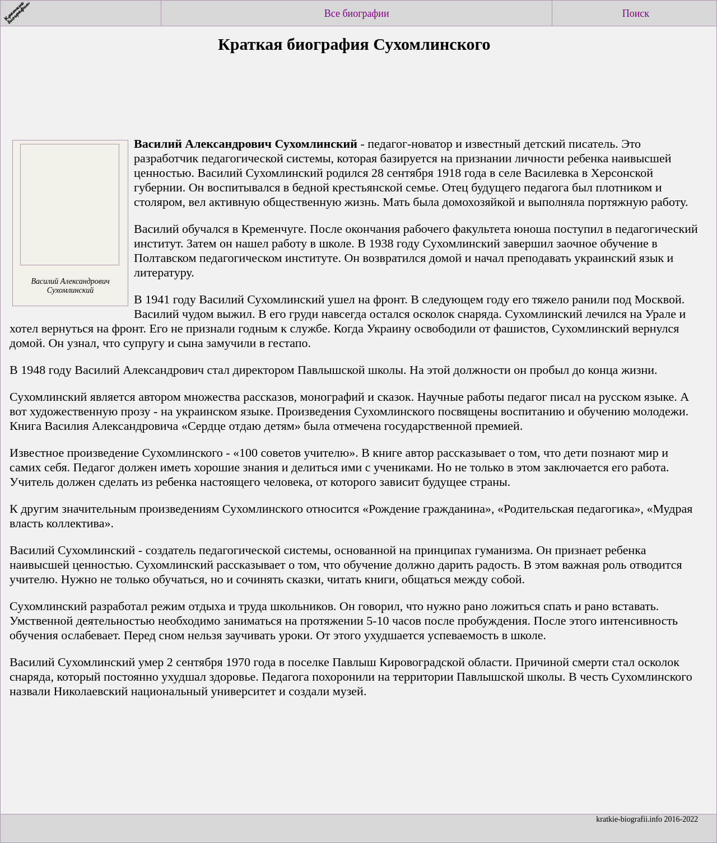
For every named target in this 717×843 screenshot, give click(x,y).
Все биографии (356, 13)
